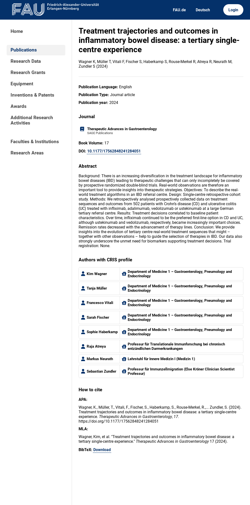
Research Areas (27, 153)
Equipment (22, 84)
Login (233, 10)
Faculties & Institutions (35, 141)
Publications (24, 50)
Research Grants (28, 72)
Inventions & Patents (32, 95)
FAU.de (179, 10)
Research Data (26, 61)
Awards (19, 106)
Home (17, 31)
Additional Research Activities (32, 120)
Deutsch (203, 10)
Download (102, 449)
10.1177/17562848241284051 (114, 151)
